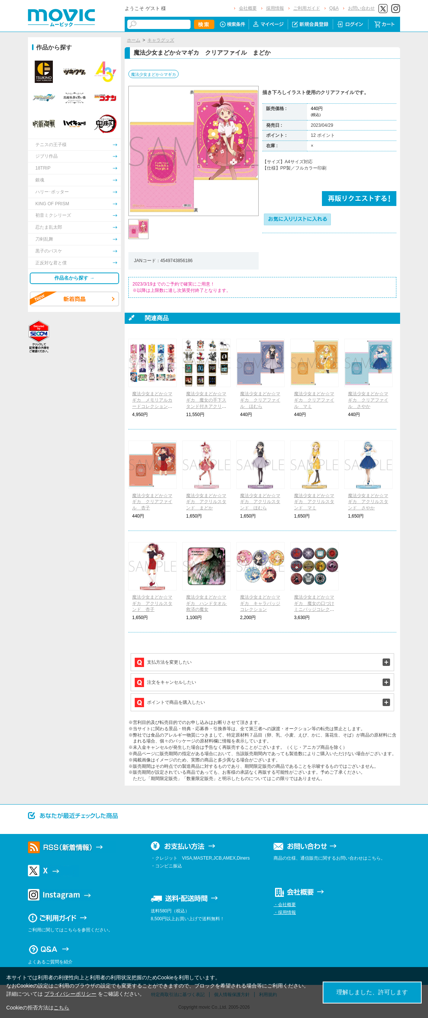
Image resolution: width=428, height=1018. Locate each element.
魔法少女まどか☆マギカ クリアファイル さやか (368, 400)
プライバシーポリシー (70, 994)
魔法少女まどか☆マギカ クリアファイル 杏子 (152, 502)
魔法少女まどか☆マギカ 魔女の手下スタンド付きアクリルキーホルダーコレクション (206, 406)
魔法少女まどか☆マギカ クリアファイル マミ (314, 400)
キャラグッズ (160, 40)
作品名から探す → (74, 278)
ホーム (133, 40)
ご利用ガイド (306, 8)
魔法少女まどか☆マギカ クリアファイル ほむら (260, 400)
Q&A (334, 8)
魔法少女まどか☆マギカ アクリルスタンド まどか (206, 502)
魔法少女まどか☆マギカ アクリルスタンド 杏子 (152, 603)
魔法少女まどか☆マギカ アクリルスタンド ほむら (260, 502)
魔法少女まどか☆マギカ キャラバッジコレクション (260, 603)
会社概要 (248, 8)
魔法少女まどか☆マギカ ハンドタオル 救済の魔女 (208, 603)
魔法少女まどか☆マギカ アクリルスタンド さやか (368, 502)
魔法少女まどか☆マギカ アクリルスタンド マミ (314, 502)
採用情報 (275, 8)
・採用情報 (285, 912)
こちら (61, 1008)
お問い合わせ (361, 8)
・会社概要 (285, 904)
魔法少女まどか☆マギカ (153, 74)
